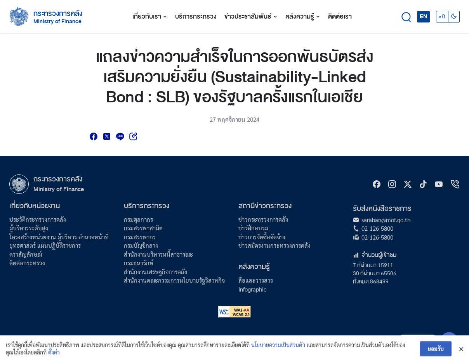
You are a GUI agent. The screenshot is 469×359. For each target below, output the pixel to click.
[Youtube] (439, 184)
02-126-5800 (377, 228)
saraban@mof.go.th (385, 219)
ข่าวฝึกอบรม (253, 227)
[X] (408, 184)
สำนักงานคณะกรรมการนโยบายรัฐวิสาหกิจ (174, 280)
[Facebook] (376, 184)
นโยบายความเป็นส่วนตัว (278, 348)
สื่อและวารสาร (255, 280)
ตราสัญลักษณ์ (25, 254)
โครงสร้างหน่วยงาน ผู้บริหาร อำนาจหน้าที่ (59, 236)
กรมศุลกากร (138, 219)
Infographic (252, 289)
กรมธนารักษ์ (138, 262)
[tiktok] (423, 184)
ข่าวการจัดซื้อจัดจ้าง (261, 236)
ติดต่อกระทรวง (27, 262)
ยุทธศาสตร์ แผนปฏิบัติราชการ (45, 245)
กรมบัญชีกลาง (141, 245)
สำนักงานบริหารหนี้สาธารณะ (158, 254)
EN (423, 16)
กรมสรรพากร (140, 236)
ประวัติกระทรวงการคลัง (37, 219)
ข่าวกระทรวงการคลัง (263, 219)
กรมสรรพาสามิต (143, 227)
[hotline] (455, 184)
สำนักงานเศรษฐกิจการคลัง (155, 271)
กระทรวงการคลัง (57, 13)
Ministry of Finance (58, 189)
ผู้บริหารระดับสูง (28, 227)
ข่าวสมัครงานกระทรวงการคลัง (274, 245)
